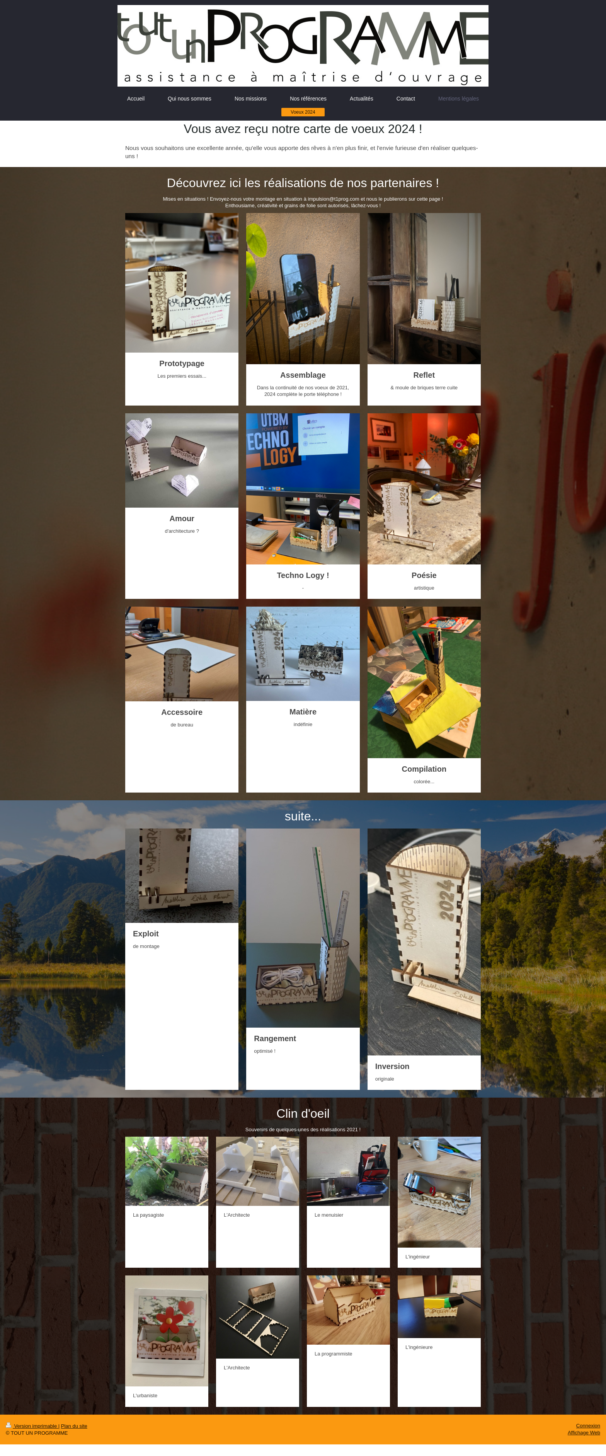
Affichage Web (584, 1433)
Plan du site (74, 1426)
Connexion (588, 1426)
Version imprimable (32, 1426)
